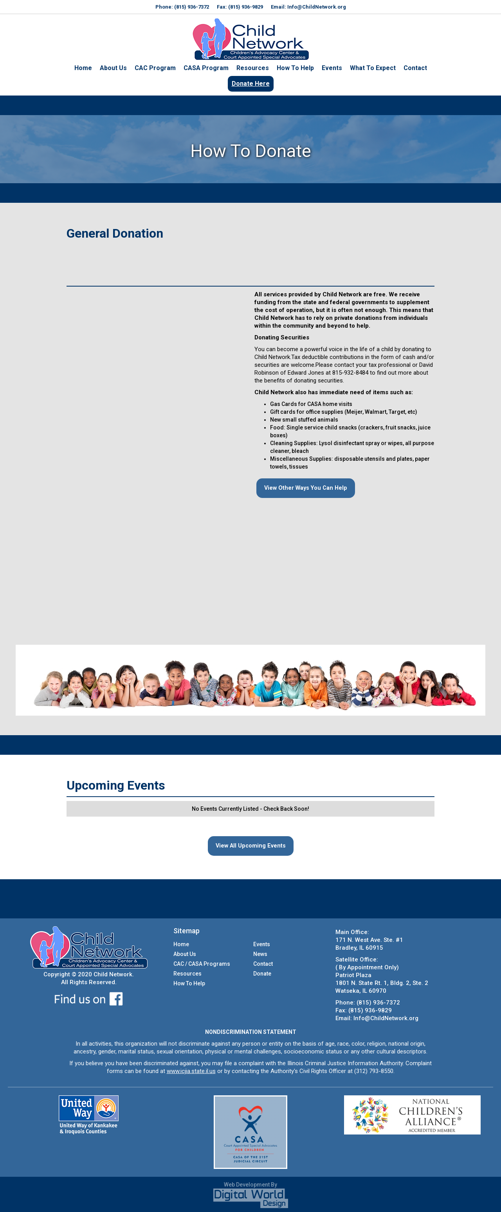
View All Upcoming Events (250, 846)
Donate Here (251, 83)
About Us (113, 68)
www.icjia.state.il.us (191, 1071)
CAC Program (155, 68)
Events (332, 68)
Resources (252, 68)
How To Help (295, 68)
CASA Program (206, 68)
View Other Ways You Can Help (303, 488)
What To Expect (373, 68)
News (260, 954)
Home (83, 68)
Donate (262, 973)
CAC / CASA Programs (201, 964)
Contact (415, 68)
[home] (250, 39)
